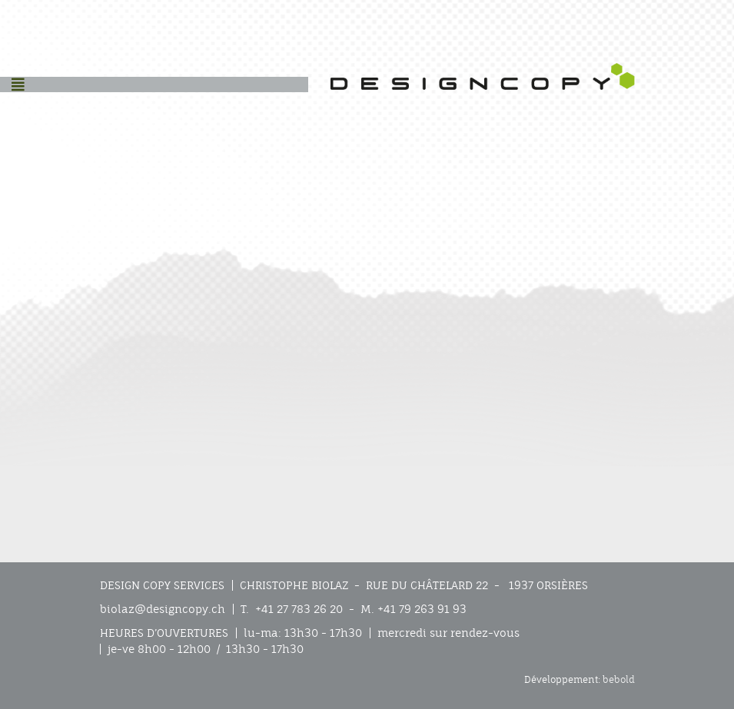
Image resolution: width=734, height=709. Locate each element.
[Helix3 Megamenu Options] (18, 84)
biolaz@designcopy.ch (162, 609)
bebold (619, 679)
